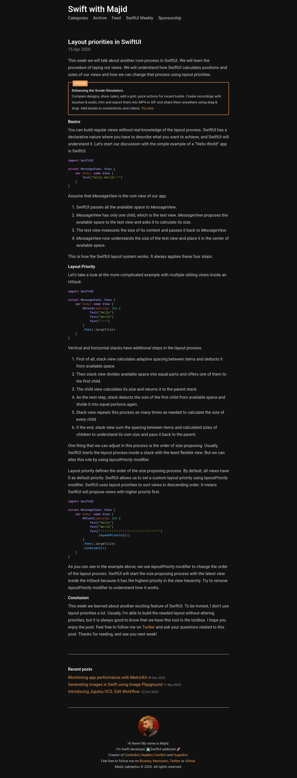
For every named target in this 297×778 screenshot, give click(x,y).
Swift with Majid (97, 9)
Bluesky (145, 761)
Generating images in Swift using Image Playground (124, 684)
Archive (100, 17)
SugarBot (180, 755)
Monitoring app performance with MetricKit (116, 677)
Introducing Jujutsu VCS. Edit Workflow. (113, 691)
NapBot (147, 755)
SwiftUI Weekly (139, 17)
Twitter (148, 627)
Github (190, 761)
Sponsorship (169, 17)
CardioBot (132, 755)
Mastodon (160, 761)
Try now (147, 108)
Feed (116, 17)
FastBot (160, 755)
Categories (78, 17)
